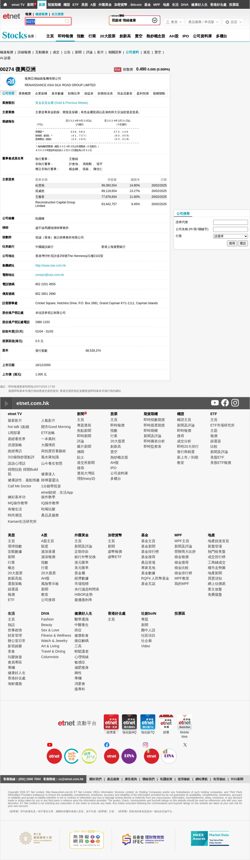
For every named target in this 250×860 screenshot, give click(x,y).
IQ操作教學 (50, 503)
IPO (186, 36)
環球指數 (15, 546)
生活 (175, 5)
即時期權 (151, 430)
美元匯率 (81, 568)
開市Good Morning (56, 427)
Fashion (47, 619)
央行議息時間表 (86, 589)
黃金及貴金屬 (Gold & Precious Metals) (61, 103)
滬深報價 (48, 557)
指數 (80, 36)
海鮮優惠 (15, 684)
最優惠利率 (83, 600)
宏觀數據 (15, 552)
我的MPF (181, 584)
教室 (180, 463)
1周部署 (14, 433)
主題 (213, 430)
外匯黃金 (105, 5)
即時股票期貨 (154, 425)
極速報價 (41, 14)
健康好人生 (199, 5)
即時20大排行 (188, 446)
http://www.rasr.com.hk (50, 265)
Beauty (46, 625)
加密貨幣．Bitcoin (128, 5)
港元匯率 (81, 562)
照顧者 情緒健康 (124, 20)
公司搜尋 (183, 214)
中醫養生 (81, 625)
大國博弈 (48, 445)
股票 (42, 5)
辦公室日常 (17, 641)
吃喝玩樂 (48, 509)
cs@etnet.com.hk (70, 779)
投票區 (234, 5)
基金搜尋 (148, 557)
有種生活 (15, 509)
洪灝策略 (15, 445)
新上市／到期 (187, 457)
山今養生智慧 (51, 463)
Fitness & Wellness (56, 635)
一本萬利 (48, 439)
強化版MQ (129, 732)
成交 (56, 52)
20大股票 (107, 36)
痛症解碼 (81, 641)
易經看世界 (17, 439)
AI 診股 (5, 58)
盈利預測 (143, 93)
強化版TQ (148, 732)
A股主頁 (47, 541)
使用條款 (184, 779)
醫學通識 (81, 619)
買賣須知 (215, 578)
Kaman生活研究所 (22, 521)
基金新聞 (148, 546)
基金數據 (148, 573)
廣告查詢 (131, 779)
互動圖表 (41, 52)
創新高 (125, 36)
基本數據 (58, 93)
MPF (156, 5)
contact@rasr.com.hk (49, 275)
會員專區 (15, 662)
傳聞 (80, 452)
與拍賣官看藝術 (53, 451)
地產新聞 (215, 573)
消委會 (79, 684)
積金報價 (181, 557)
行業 (92, 36)
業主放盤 (215, 589)
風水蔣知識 (50, 457)
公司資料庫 (202, 36)
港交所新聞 (86, 463)
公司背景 (8, 93)
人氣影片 (48, 420)
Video (145, 646)
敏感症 (79, 662)
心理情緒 (81, 657)
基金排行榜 (150, 552)
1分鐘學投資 (51, 486)
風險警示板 (50, 584)
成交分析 (184, 441)
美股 (84, 5)
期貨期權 (54, 5)
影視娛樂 (15, 646)
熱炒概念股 (155, 36)
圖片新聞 (84, 446)
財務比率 (74, 93)
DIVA (185, 5)
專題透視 (84, 425)
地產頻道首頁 (218, 541)
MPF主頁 (181, 541)
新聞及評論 (152, 436)
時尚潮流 (15, 515)
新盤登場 (215, 546)
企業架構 (41, 93)
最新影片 (15, 420)
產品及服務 (50, 515)
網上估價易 (217, 584)
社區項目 (148, 635)
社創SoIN (148, 613)
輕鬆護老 (81, 651)
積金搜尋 (181, 562)
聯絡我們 (148, 779)
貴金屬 (79, 573)
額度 (44, 546)
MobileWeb (184, 734)
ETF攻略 (48, 433)
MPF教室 (181, 578)
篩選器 (215, 441)
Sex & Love (50, 630)
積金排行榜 (183, 573)
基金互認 (148, 584)
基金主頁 (148, 541)
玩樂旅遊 (15, 657)
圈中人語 (148, 630)
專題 (144, 619)
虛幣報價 (115, 552)
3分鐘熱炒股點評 (21, 457)
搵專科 (79, 689)
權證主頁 (184, 420)
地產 (166, 5)
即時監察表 (152, 446)
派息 (146, 52)
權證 (66, 5)
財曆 (166, 732)
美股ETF (217, 457)
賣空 (138, 36)
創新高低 (15, 578)
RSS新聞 (237, 779)
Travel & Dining (53, 651)
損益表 (88, 93)
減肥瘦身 (81, 667)
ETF (75, 5)
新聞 (30, 5)
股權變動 (159, 93)
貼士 (80, 457)
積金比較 (181, 568)
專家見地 (148, 568)
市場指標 (81, 584)
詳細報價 (24, 52)
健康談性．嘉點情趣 (24, 480)
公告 (67, 52)
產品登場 (148, 562)
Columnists (50, 657)
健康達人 (48, 474)
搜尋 (80, 468)
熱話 (11, 625)
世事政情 (15, 630)
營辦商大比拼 (185, 552)
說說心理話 (17, 463)
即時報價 (65, 36)
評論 (89, 52)
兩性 (78, 673)
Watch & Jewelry (54, 641)
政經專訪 (15, 451)
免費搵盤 (215, 594)
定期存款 (81, 552)
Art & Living (50, 646)
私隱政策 (166, 779)
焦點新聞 (84, 430)
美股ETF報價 (220, 463)
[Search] (45, 22)
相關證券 (114, 52)
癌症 (78, 630)
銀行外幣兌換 (85, 557)
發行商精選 (186, 452)
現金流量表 (124, 93)
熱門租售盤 (217, 552)
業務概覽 (25, 93)
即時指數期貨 (154, 420)
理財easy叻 (86, 478)
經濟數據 (81, 578)
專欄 (11, 667)
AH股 (173, 36)
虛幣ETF (114, 557)
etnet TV (18, 5)
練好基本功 (17, 497)
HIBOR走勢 (83, 594)
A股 (93, 5)
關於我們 (95, 779)
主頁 (50, 36)
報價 (213, 436)
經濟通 (111, 732)
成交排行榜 (217, 557)
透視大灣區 (86, 473)
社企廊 (146, 641)
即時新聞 (84, 436)
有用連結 (219, 779)
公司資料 (132, 52)
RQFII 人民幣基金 (155, 578)
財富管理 (15, 635)
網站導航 (201, 779)
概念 (11, 568)
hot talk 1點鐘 (18, 427)
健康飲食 (81, 635)
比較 (213, 446)
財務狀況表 (105, 93)
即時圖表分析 (154, 441)
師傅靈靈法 (50, 480)
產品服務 (113, 779)
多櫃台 (221, 36)
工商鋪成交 (217, 562)
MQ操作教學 (18, 503)
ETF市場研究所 (222, 425)
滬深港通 (48, 552)
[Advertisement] (201, 132)
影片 (100, 52)
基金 (147, 5)
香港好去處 (218, 5)
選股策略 (15, 584)
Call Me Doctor (19, 486)
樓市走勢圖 (217, 568)
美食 (11, 651)
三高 (78, 646)
